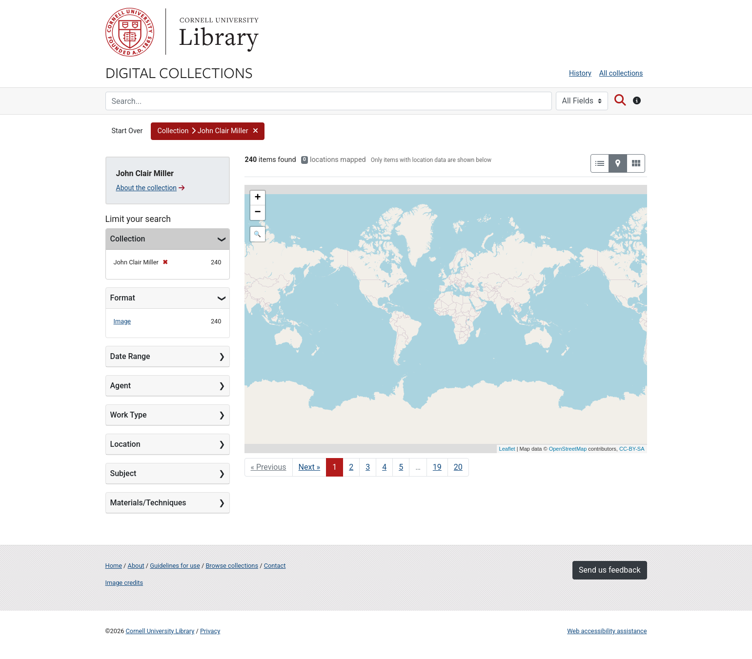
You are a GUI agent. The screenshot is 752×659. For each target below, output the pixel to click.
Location (125, 444)
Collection (127, 238)
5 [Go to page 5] (401, 467)
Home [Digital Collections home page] (113, 565)
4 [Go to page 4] (384, 467)
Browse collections (231, 565)
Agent (120, 385)
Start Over (127, 131)
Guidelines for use (175, 565)
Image (122, 321)
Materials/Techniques (148, 502)
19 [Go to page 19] (437, 467)
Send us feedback (609, 570)
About (136, 565)
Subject (123, 473)
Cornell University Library (160, 631)
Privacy (210, 631)
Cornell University (129, 32)
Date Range (130, 356)
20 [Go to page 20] (458, 467)
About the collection (150, 188)
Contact (275, 565)
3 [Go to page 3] (368, 467)
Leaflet (507, 449)
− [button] (257, 212)
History (580, 73)
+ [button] (257, 198)
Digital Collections (179, 72)
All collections (621, 73)
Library (218, 32)
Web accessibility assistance (607, 631)
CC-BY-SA (632, 449)
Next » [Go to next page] (310, 467)
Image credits (124, 582)
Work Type (128, 414)
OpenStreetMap (568, 449)
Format (122, 297)
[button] (207, 131)
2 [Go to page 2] (351, 467)
